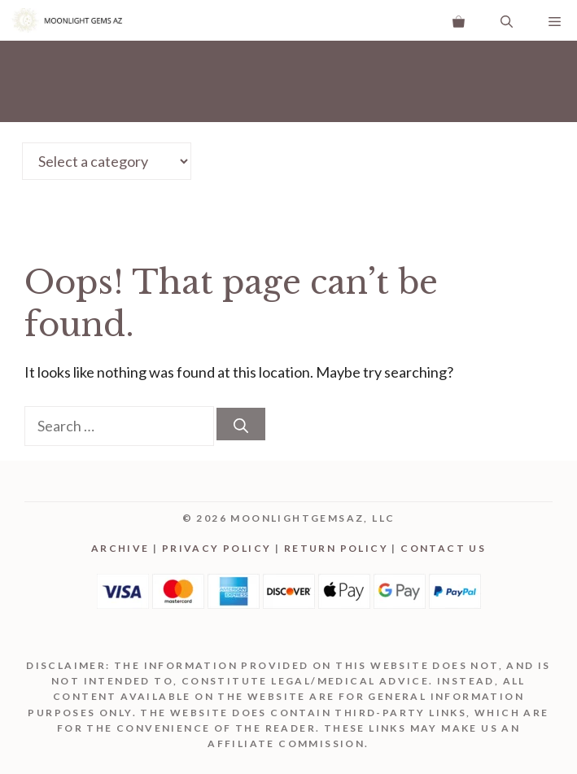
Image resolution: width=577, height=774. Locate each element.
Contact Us (443, 548)
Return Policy (336, 548)
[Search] (240, 424)
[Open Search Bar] (507, 21)
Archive (120, 548)
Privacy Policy (217, 548)
